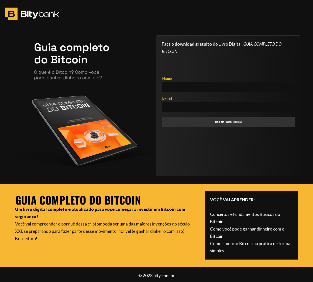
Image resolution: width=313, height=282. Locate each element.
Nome (167, 78)
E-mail (167, 98)
